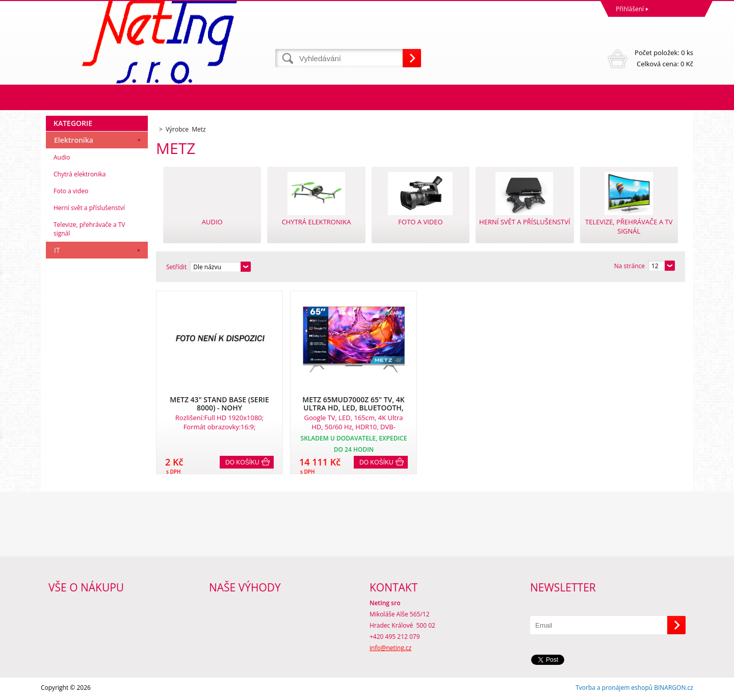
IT (57, 250)
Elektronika (73, 140)
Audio (62, 157)
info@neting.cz (390, 647)
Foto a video (71, 191)
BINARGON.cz (673, 687)
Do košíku (242, 462)
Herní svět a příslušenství (89, 207)
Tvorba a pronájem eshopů (613, 687)
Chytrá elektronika (80, 174)
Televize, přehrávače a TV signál (89, 229)
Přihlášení (630, 9)
